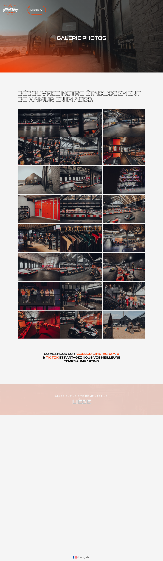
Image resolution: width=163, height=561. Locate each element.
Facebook (85, 353)
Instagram (105, 353)
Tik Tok (52, 357)
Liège (36, 10)
